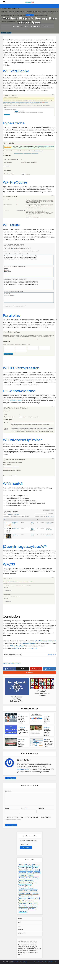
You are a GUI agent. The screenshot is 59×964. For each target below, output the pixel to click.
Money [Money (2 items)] (29, 893)
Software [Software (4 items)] (23, 903)
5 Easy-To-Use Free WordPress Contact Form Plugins (48, 744)
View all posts (10, 778)
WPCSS (9, 564)
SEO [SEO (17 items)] (38, 898)
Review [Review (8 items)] (31, 898)
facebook (33, 648)
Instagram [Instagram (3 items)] (32, 883)
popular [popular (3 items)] (31, 896)
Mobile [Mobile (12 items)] (22, 893)
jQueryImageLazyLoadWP (25, 546)
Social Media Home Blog (20, 962)
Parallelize (11, 315)
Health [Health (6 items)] (22, 878)
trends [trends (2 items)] (28, 906)
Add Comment (25, 26)
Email (23, 808)
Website (41, 808)
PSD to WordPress (17, 646)
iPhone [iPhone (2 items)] (22, 885)
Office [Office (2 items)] (36, 893)
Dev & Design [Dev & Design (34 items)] (24, 870)
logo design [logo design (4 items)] (23, 888)
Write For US (21, 933)
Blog (19, 922)
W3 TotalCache (16, 71)
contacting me (23, 769)
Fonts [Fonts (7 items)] (30, 872)
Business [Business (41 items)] (36, 865)
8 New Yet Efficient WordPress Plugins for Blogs (47, 720)
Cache (14, 400)
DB (11, 400)
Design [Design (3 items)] (36, 867)
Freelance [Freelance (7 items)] (23, 875)
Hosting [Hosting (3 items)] (36, 878)
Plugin (19, 400)
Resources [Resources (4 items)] (23, 898)
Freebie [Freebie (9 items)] (37, 872)
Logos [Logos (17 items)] (32, 888)
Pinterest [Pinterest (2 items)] (22, 896)
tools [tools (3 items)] (21, 906)
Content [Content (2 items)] (22, 867)
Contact (20, 930)
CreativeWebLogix (28, 643)
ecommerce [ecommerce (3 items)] (35, 870)
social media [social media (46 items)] (30, 901)
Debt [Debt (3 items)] (29, 867)
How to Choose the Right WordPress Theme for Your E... (23, 720)
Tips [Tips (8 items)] (36, 903)
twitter (16, 648)
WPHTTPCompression (21, 368)
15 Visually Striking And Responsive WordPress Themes (47, 732)
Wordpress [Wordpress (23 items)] (23, 911)
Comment (8, 791)
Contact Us (41, 962)
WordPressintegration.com (45, 641)
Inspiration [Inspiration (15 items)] (23, 883)
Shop (19, 926)
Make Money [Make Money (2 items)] (24, 891)
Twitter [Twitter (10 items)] (35, 906)
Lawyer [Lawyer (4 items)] (29, 885)
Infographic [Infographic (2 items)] (29, 880)
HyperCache (14, 123)
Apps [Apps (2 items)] (21, 865)
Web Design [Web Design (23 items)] (23, 908)
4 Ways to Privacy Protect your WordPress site (23, 731)
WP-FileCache (15, 182)
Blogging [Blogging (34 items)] (28, 865)
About (47, 962)
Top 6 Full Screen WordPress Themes (21, 744)
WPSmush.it (13, 483)
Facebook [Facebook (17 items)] (23, 872)
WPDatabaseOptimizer (22, 440)
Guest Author (37, 26)
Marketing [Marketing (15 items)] (34, 891)
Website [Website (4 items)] (32, 908)
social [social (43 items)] (22, 901)
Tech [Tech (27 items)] (30, 903)
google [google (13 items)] (31, 875)
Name (7, 808)
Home (20, 919)
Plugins (7, 663)
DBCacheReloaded (19, 391)
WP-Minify (11, 225)
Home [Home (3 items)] (29, 878)
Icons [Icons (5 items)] (21, 880)
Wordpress (29, 15)
